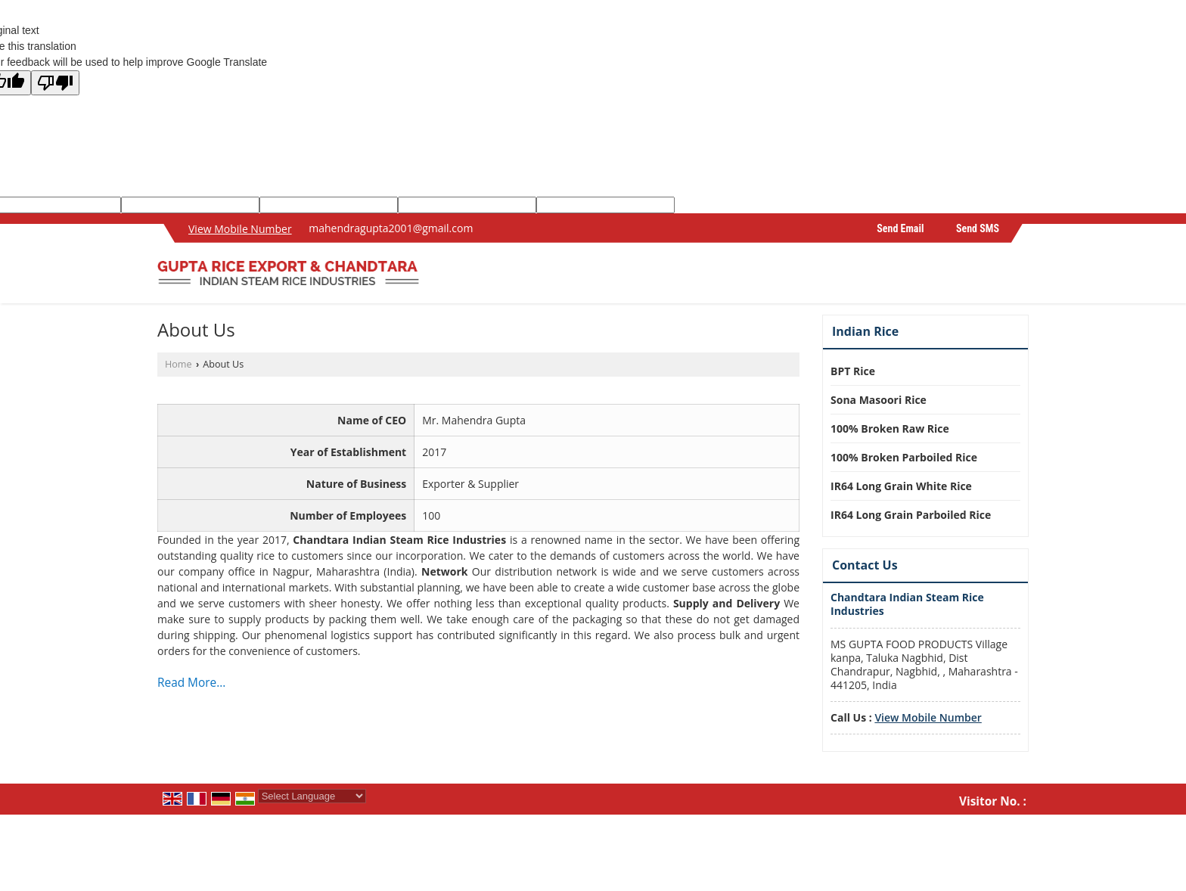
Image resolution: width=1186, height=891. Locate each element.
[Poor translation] (55, 82)
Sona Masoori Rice (879, 400)
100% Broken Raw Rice (890, 428)
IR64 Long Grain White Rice (901, 486)
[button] (240, 229)
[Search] (1019, 277)
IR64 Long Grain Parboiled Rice (911, 515)
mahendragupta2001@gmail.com (391, 228)
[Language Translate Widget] (312, 796)
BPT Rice (853, 371)
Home (178, 364)
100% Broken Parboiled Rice (904, 457)
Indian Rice (865, 331)
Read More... (191, 683)
